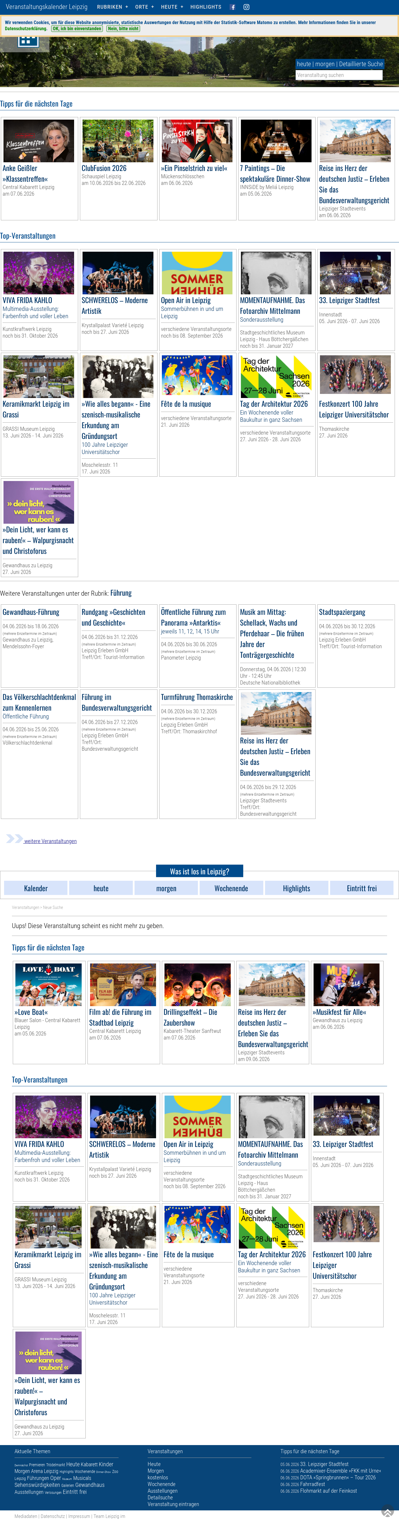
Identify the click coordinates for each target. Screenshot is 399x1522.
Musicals (82, 1478)
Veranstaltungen (25, 907)
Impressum (79, 1516)
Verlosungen (53, 1493)
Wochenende (85, 1471)
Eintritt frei (75, 1491)
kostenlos (158, 1477)
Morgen (22, 1471)
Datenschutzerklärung (25, 28)
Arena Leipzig (44, 1471)
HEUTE (169, 6)
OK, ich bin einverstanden (77, 28)
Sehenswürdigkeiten (37, 1484)
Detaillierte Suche (361, 64)
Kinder (106, 1464)
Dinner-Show (103, 1472)
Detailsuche (160, 1497)
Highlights (205, 6)
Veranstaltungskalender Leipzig (46, 7)
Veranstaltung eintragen (173, 1504)
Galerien (67, 1485)
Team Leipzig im (109, 1516)
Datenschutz (53, 1516)
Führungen (38, 1478)
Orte (141, 6)
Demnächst (21, 1465)
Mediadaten (26, 1516)
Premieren (37, 1464)
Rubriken (109, 6)
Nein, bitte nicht (123, 28)
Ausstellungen (29, 1492)
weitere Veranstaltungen (41, 841)
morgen (325, 64)
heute (304, 64)
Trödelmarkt (55, 1464)
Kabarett (89, 1464)
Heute (73, 1464)
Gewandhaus (90, 1484)
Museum (67, 1478)
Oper (55, 1477)
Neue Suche (53, 907)
